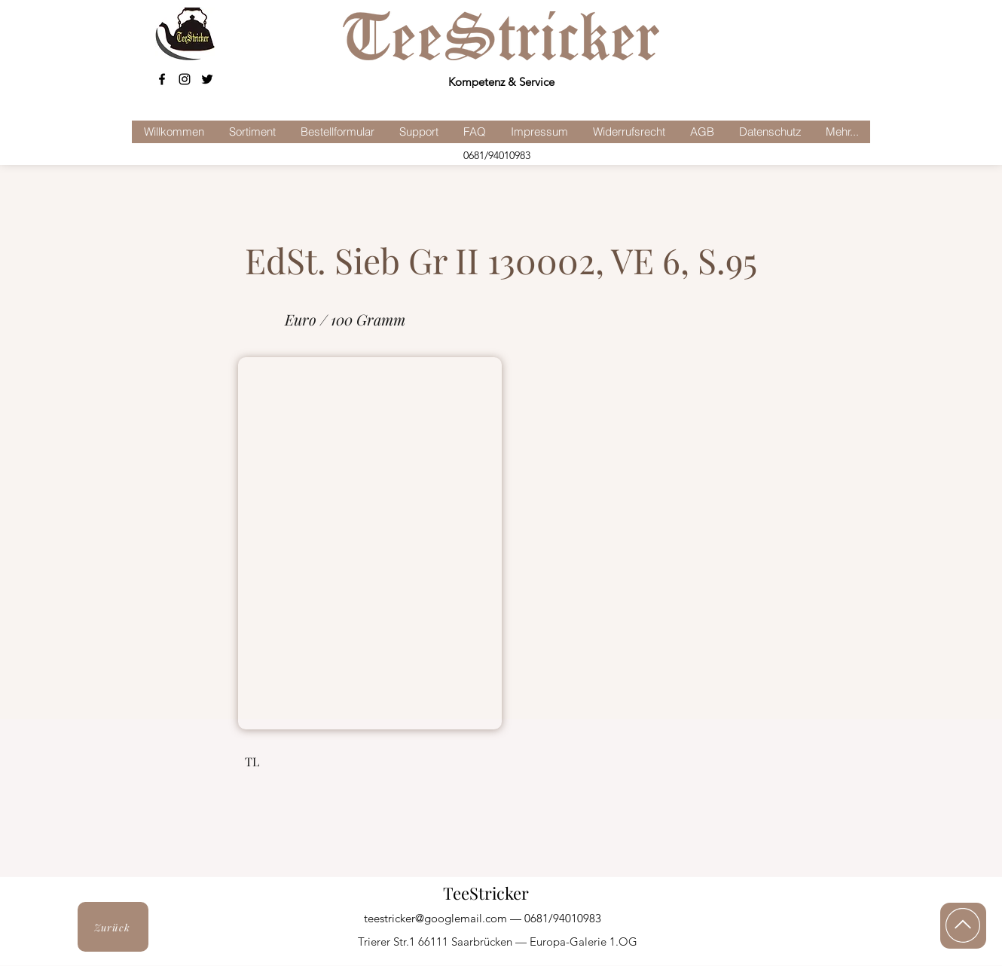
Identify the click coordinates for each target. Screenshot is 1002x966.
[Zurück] (113, 927)
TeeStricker (486, 893)
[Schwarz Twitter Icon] (207, 79)
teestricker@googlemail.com (435, 918)
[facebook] (162, 79)
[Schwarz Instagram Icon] (184, 79)
